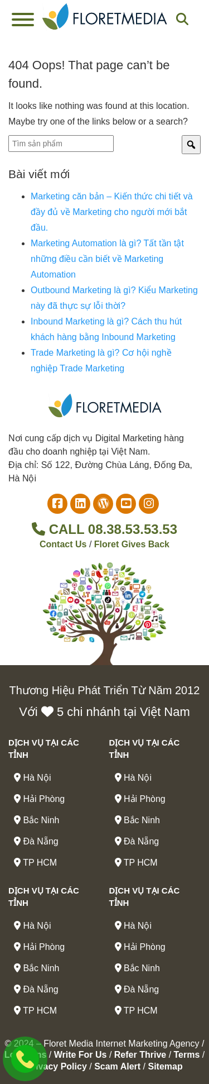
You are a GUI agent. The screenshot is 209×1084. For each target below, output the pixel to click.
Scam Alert (117, 1066)
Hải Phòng (39, 799)
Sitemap (165, 1066)
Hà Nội (32, 777)
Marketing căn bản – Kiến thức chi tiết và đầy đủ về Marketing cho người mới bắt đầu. (112, 212)
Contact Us (63, 544)
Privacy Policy (56, 1066)
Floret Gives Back (131, 544)
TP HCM (35, 862)
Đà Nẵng (36, 841)
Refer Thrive (140, 1054)
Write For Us (80, 1054)
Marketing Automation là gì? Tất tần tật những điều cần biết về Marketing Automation (107, 258)
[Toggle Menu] (23, 19)
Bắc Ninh (36, 820)
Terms (187, 1054)
